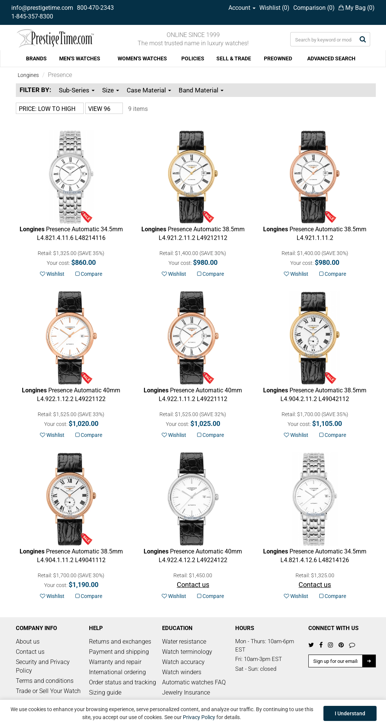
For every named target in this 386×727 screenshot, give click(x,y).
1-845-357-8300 (32, 16)
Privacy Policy (199, 717)
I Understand (350, 713)
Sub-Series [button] (77, 90)
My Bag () (357, 7)
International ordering (117, 672)
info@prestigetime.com (42, 7)
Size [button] (110, 90)
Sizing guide (105, 692)
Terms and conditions (45, 680)
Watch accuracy (183, 662)
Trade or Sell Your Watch (48, 691)
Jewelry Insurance (186, 692)
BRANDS (36, 58)
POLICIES (192, 58)
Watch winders (181, 672)
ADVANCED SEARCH (331, 58)
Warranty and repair (115, 662)
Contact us (30, 651)
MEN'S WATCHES (79, 58)
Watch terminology (187, 651)
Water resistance (184, 641)
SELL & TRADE (233, 58)
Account (242, 7)
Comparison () (314, 7)
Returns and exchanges (120, 641)
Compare (88, 274)
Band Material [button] (201, 90)
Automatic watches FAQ (194, 682)
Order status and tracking (122, 682)
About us (28, 641)
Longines (28, 75)
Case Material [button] (149, 90)
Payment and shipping (119, 651)
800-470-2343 (95, 7)
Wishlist (52, 274)
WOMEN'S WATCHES (142, 58)
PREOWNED (278, 58)
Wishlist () (274, 7)
